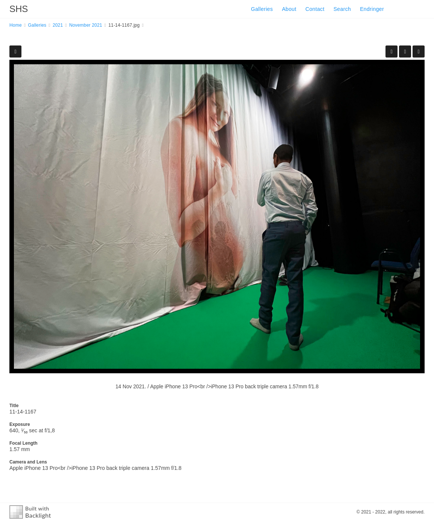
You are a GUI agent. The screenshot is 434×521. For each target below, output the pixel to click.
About (289, 9)
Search (342, 9)
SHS (18, 9)
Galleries (262, 9)
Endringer (372, 9)
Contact (315, 9)
